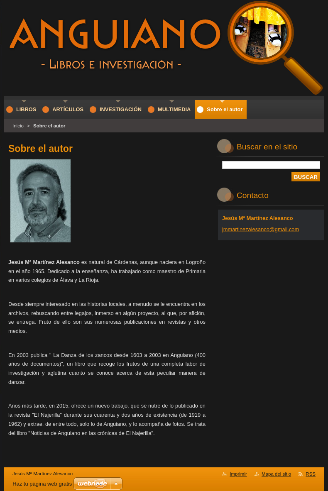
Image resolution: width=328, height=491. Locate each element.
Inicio (18, 125)
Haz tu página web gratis (42, 484)
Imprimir (238, 473)
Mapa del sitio (276, 473)
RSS (311, 473)
